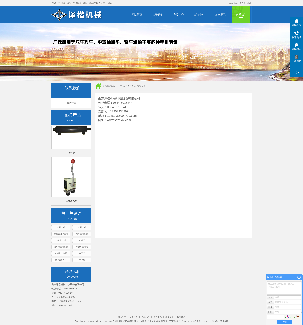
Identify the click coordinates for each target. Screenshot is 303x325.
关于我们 (157, 14)
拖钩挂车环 (61, 240)
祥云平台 (197, 321)
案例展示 (220, 14)
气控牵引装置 (82, 234)
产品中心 (178, 14)
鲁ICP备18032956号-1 (170, 321)
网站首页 (136, 14)
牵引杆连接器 (61, 253)
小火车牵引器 (82, 247)
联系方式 (71, 103)
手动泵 (82, 260)
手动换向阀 (71, 201)
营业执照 (224, 321)
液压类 (82, 253)
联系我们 (241, 14)
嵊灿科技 (216, 321)
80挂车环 (82, 227)
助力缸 (71, 153)
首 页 (120, 86)
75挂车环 (61, 227)
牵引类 (82, 240)
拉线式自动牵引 (61, 234)
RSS (242, 3)
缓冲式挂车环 (61, 260)
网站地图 (233, 3)
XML (249, 3)
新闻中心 (199, 14)
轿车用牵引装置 (61, 247)
